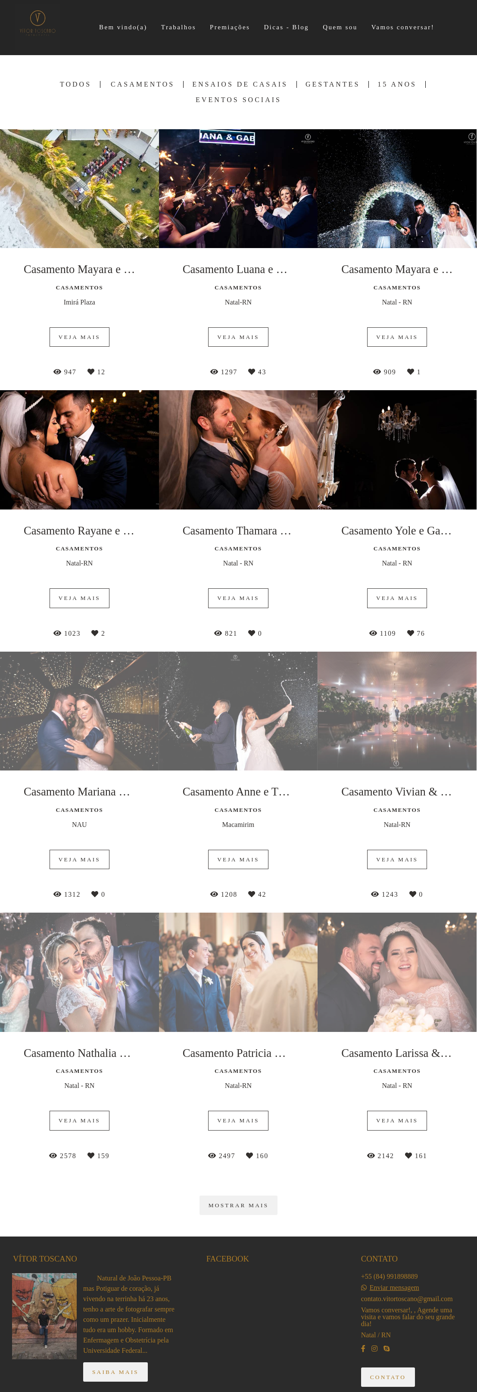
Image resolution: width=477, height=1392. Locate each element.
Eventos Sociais (238, 99)
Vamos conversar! (402, 27)
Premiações (230, 27)
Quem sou (340, 27)
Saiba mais (115, 1372)
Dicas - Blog (286, 27)
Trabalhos (178, 27)
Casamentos (143, 84)
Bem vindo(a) (123, 27)
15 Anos (397, 84)
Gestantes (333, 84)
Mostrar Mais (239, 1205)
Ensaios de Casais (240, 84)
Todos (75, 84)
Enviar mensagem (394, 1287)
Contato (388, 1377)
